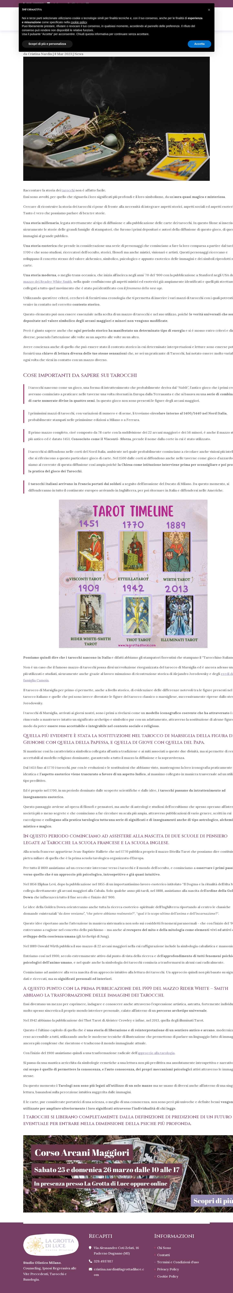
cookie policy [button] (79, 22)
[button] (209, 10)
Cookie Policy (167, 1276)
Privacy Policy (168, 1269)
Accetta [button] (199, 43)
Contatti (163, 1255)
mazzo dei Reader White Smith (47, 281)
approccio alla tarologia (156, 1053)
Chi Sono (164, 1248)
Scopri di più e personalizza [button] (47, 43)
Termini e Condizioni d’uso (178, 1262)
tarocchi (68, 190)
